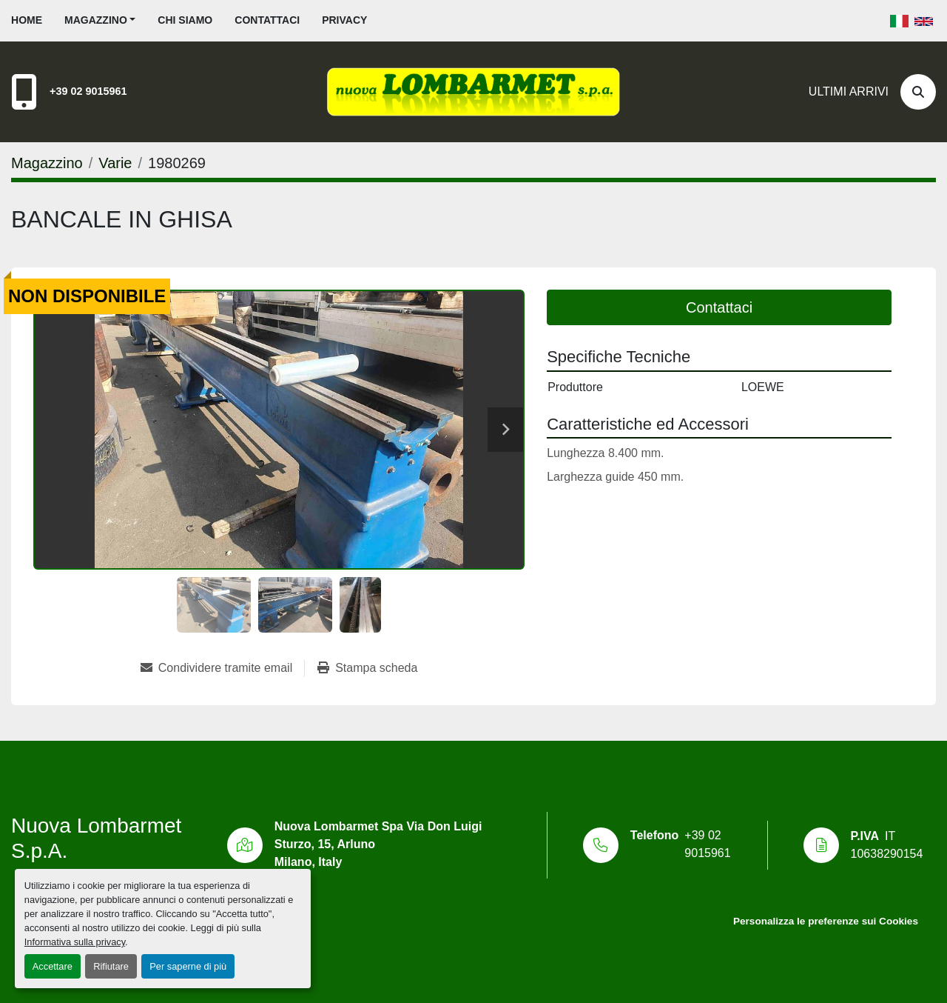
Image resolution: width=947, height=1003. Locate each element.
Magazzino (95, 20)
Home (26, 20)
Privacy (344, 20)
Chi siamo (185, 20)
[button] (99, 20)
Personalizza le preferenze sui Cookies (825, 921)
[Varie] (115, 163)
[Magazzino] (47, 163)
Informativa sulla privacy (74, 941)
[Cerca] (918, 92)
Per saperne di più (187, 966)
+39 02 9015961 (88, 91)
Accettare (53, 966)
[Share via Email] (222, 668)
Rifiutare (111, 966)
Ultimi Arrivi (849, 91)
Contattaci (267, 20)
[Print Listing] (367, 668)
